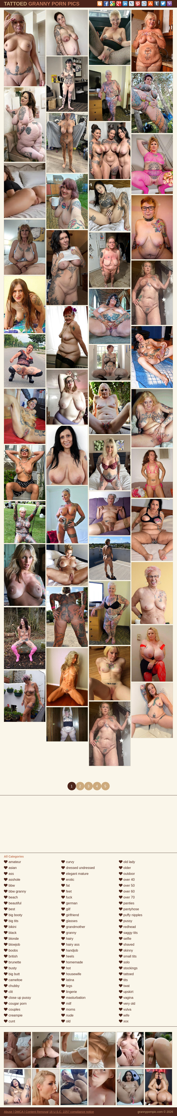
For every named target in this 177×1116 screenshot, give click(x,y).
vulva (125, 1009)
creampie (13, 1015)
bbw (9, 885)
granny (68, 932)
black (10, 932)
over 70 (127, 897)
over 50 (127, 885)
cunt (9, 1021)
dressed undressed (78, 868)
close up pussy (17, 997)
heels (67, 956)
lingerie (69, 992)
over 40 (127, 879)
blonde (11, 938)
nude (67, 1015)
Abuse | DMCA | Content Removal (26, 1111)
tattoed (126, 974)
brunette (12, 962)
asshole (12, 879)
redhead (127, 927)
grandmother (73, 927)
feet (66, 891)
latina (67, 980)
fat (65, 885)
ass (9, 873)
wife (124, 1015)
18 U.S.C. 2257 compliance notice (71, 1111)
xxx (123, 1021)
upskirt (126, 992)
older (125, 868)
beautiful (12, 903)
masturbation (73, 997)
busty (10, 968)
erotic (67, 879)
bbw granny (15, 891)
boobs (11, 950)
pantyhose (129, 909)
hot (66, 968)
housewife (71, 974)
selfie (125, 938)
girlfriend (70, 915)
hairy (67, 938)
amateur (12, 862)
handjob (69, 950)
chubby (11, 986)
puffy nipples (130, 915)
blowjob (12, 944)
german (69, 903)
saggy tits (128, 932)
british (11, 956)
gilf (65, 909)
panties (126, 903)
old (65, 1021)
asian (10, 868)
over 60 (127, 891)
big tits (11, 921)
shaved (126, 944)
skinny (126, 950)
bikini (10, 927)
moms (68, 1009)
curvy (67, 862)
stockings (128, 968)
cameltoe (13, 980)
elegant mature (74, 873)
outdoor (127, 873)
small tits (128, 956)
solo (124, 962)
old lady (127, 862)
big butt (12, 974)
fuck (66, 897)
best (9, 909)
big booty (13, 915)
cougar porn (15, 1003)
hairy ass (70, 944)
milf (66, 1003)
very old (127, 1003)
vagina (126, 997)
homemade (72, 962)
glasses (69, 921)
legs (66, 986)
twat (124, 986)
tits (123, 980)
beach (11, 897)
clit (8, 992)
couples (12, 1009)
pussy (125, 921)
